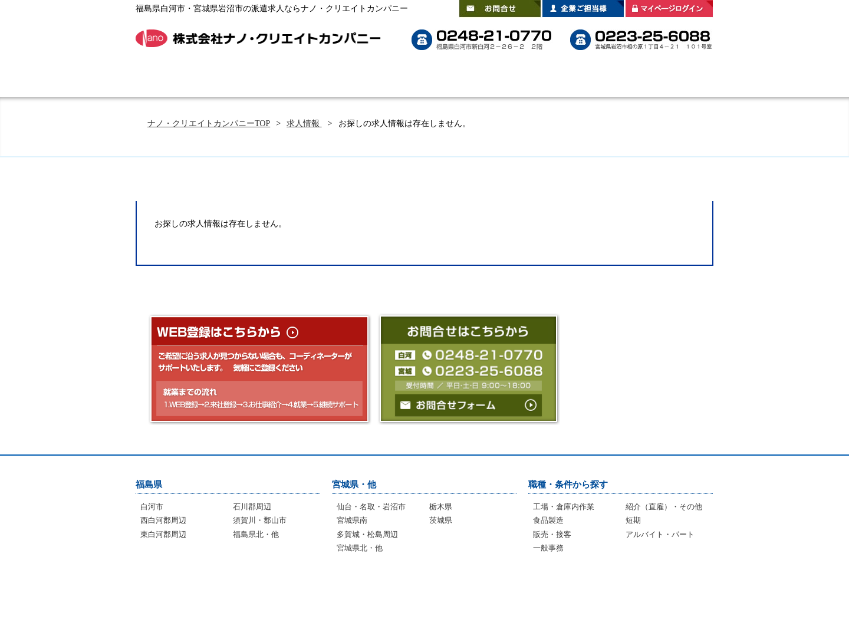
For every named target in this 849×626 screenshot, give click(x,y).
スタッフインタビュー (501, 79)
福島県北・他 (256, 534)
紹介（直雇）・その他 (664, 506)
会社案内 (681, 79)
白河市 (151, 506)
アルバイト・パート (660, 534)
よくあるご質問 (407, 79)
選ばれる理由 (324, 79)
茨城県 (440, 520)
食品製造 (548, 520)
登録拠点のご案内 (601, 79)
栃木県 (440, 506)
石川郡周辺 (252, 506)
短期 (633, 520)
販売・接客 (552, 534)
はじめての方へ (241, 79)
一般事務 (548, 547)
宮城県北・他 (360, 547)
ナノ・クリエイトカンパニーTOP (208, 123)
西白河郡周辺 (163, 520)
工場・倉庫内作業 (563, 506)
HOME (168, 79)
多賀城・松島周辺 (367, 534)
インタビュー (416, 590)
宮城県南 (352, 520)
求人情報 (304, 123)
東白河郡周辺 (163, 534)
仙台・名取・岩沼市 (371, 506)
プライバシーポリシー (654, 590)
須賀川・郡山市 (260, 520)
